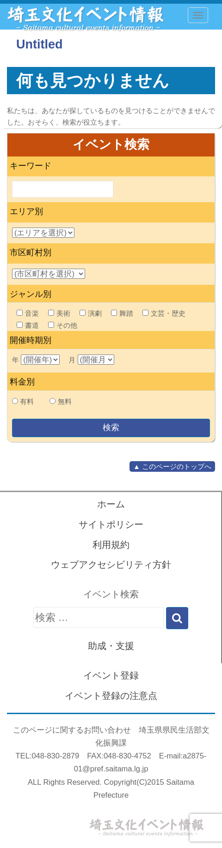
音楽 (28, 313)
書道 (28, 325)
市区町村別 (30, 252)
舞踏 (122, 313)
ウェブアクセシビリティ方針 (111, 564)
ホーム (111, 504)
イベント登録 (111, 675)
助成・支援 (111, 646)
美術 (59, 313)
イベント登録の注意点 (111, 696)
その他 (62, 325)
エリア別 (26, 211)
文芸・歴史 (163, 313)
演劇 (91, 313)
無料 (65, 401)
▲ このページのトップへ (172, 466)
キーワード (30, 165)
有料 (27, 401)
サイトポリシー (111, 524)
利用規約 (111, 545)
